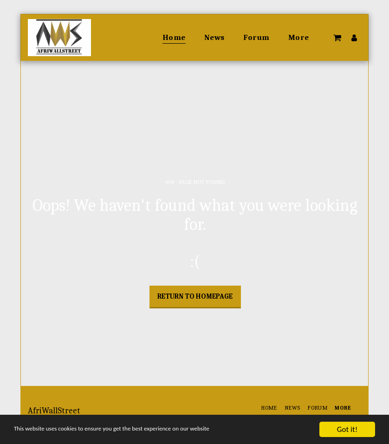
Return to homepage (195, 296)
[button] (337, 37)
